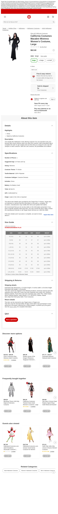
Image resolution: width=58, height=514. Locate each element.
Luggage (47, 3)
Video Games (17, 4)
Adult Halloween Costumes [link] (11, 470)
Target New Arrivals (6, 1)
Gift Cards (6, 5)
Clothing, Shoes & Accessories (28, 1)
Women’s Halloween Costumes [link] (29, 470)
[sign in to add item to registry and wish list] (53, 99)
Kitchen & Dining (47, 1)
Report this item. (48, 214)
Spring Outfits (8, 7)
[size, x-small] (49, 60)
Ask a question (11, 319)
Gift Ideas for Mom (15, 1)
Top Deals (36, 7)
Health (39, 3)
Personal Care (34, 3)
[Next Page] (53, 60)
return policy (13, 307)
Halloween (22, 28)
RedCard (26, 8)
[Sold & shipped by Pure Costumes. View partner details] (43, 88)
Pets (10, 5)
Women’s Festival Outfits (27, 7)
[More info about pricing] (54, 50)
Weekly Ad (51, 7)
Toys (7, 4)
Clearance (44, 5)
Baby (25, 3)
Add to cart (34, 69)
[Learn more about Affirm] (43, 111)
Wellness (43, 3)
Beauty (28, 3)
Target (4, 28)
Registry (22, 8)
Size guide (44, 56)
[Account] (48, 17)
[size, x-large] (41, 60)
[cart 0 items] (53, 17)
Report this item (35, 94)
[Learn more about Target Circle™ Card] (43, 105)
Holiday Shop (12, 28)
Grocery (11, 3)
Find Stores (38, 8)
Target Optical (35, 5)
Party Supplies (48, 4)
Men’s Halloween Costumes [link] (48, 470)
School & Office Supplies (38, 4)
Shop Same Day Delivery (14, 8)
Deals (40, 5)
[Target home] (29, 17)
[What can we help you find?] (29, 22)
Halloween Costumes (33, 28)
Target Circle (32, 8)
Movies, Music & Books (26, 4)
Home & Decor (39, 1)
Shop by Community (27, 5)
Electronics (11, 4)
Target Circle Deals (43, 7)
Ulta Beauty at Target (16, 5)
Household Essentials (18, 3)
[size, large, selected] (34, 60)
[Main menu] (5, 17)
